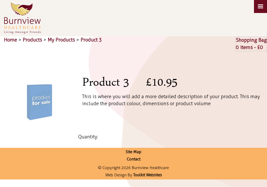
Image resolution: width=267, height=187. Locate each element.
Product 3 (91, 40)
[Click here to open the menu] (260, 6)
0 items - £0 (249, 47)
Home (10, 40)
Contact (133, 159)
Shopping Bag (251, 40)
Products (32, 40)
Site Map (133, 152)
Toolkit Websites (147, 175)
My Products (61, 40)
